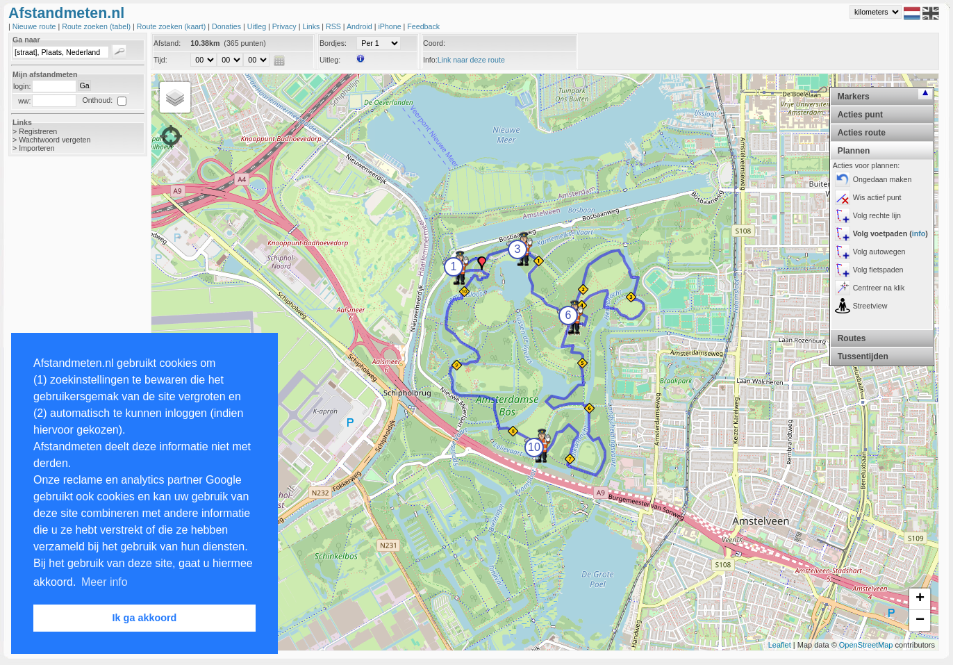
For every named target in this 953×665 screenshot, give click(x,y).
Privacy (285, 26)
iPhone (390, 26)
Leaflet (779, 645)
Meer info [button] (104, 582)
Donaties (227, 26)
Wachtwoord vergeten (54, 140)
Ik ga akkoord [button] (145, 617)
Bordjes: (333, 43)
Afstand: (167, 43)
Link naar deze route (471, 60)
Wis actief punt (877, 197)
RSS (334, 26)
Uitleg (257, 26)
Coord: (434, 43)
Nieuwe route (35, 26)
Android (360, 26)
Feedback (423, 26)
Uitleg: (330, 60)
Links (312, 26)
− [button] (920, 620)
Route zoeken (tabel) (97, 26)
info (919, 233)
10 (534, 447)
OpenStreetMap (866, 645)
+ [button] (920, 599)
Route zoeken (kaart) (172, 26)
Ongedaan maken (882, 179)
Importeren (37, 148)
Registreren (38, 131)
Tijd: (160, 60)
